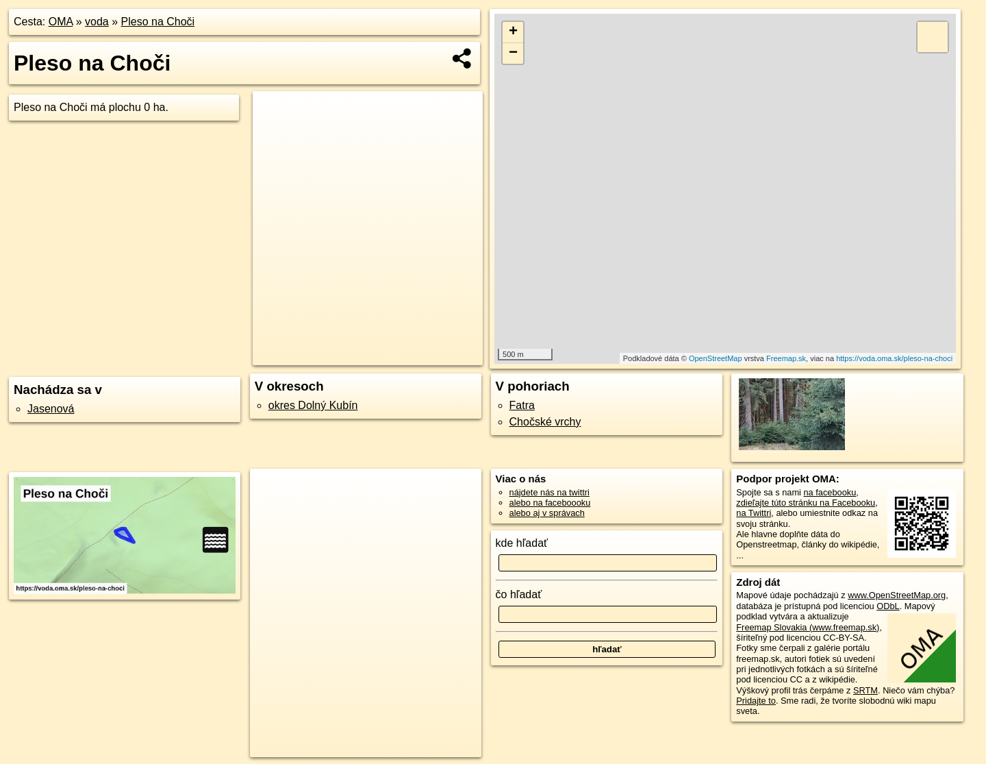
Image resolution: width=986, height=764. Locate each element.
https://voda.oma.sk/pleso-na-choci (894, 358)
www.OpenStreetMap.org (897, 595)
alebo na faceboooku (550, 502)
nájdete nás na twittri (549, 492)
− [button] (513, 53)
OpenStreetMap (715, 358)
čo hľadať (519, 594)
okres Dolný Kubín (313, 405)
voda (97, 21)
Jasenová (51, 409)
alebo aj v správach (547, 513)
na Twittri (753, 513)
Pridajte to (756, 700)
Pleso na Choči (158, 21)
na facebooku (829, 492)
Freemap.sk (786, 358)
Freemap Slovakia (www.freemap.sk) (807, 627)
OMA (61, 21)
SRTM (865, 690)
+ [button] (513, 32)
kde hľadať (522, 543)
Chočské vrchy (545, 422)
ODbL (887, 606)
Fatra (522, 405)
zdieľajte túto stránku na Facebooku (805, 502)
